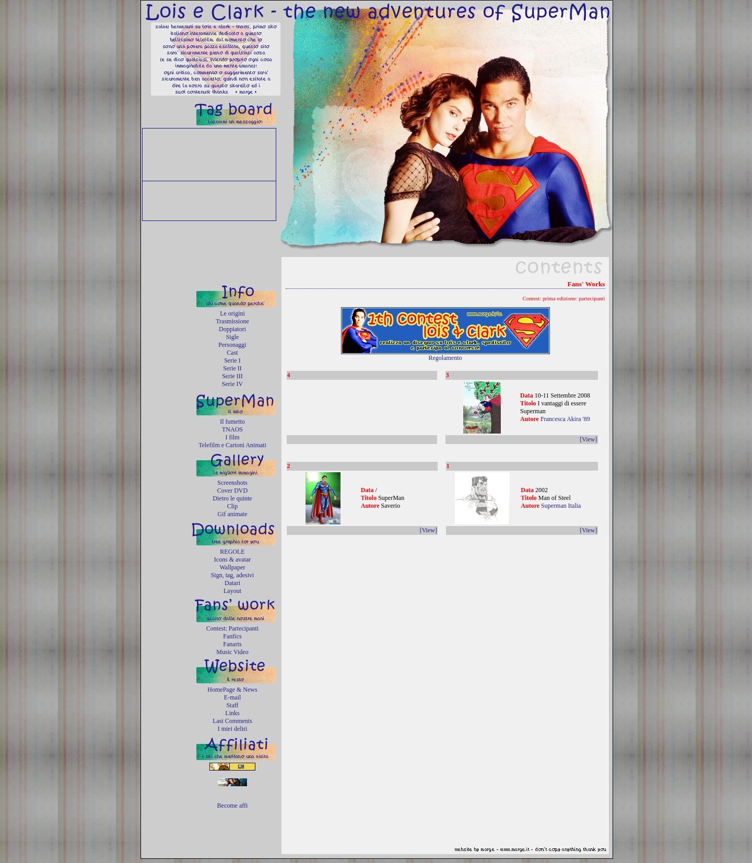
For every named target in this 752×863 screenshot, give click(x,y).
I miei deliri (233, 728)
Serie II (232, 368)
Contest (216, 628)
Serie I (232, 360)
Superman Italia (561, 505)
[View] (588, 439)
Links (232, 713)
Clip (232, 506)
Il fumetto (232, 421)
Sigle (232, 337)
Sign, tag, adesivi (232, 575)
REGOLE (232, 551)
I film (233, 437)
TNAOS (232, 429)
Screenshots (232, 482)
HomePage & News (232, 689)
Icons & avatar (232, 559)
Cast (232, 352)
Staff (232, 705)
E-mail (232, 697)
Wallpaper (232, 567)
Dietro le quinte (232, 498)
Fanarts (232, 644)
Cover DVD (232, 490)
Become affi (232, 805)
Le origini (232, 313)
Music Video (232, 652)
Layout (232, 590)
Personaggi (232, 344)
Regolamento (445, 357)
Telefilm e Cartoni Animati (232, 445)
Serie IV (232, 384)
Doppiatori (232, 329)
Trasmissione (232, 321)
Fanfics (232, 636)
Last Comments (232, 721)
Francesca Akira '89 (565, 419)
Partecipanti (243, 628)
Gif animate (233, 514)
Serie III (232, 376)
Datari (232, 583)
